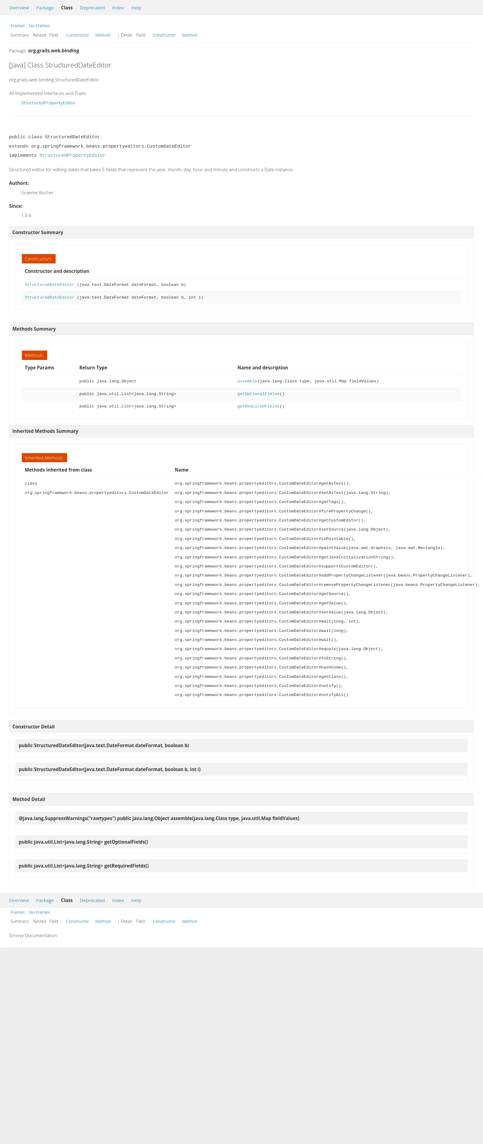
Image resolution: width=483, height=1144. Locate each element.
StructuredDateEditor (49, 285)
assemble (247, 381)
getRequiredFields (258, 406)
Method (102, 35)
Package (45, 8)
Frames (18, 25)
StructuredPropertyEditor (48, 103)
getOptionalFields (258, 394)
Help (136, 8)
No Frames (39, 25)
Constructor (77, 35)
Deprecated (92, 8)
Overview (19, 8)
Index (118, 8)
